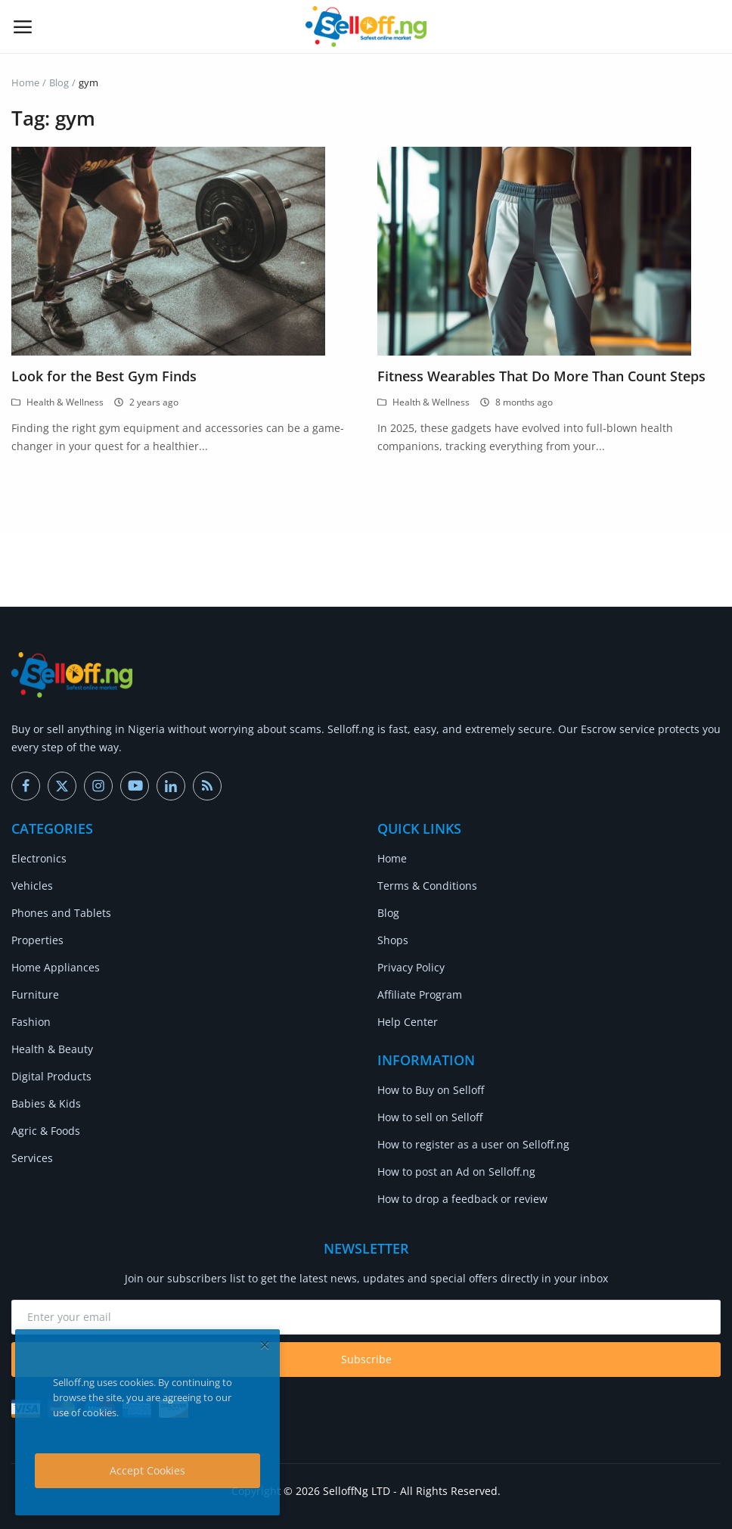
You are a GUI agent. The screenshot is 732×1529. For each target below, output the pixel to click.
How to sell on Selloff (429, 1117)
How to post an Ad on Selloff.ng (456, 1171)
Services (32, 1158)
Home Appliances (55, 967)
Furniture (35, 994)
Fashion (31, 1022)
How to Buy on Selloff (430, 1090)
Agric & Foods (45, 1130)
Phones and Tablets (61, 913)
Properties (37, 940)
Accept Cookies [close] (147, 1470)
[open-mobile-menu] (23, 26)
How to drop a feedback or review (462, 1199)
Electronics (39, 858)
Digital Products (51, 1076)
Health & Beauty (52, 1049)
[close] (264, 1345)
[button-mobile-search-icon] (710, 26)
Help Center (407, 1022)
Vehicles (32, 885)
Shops (392, 940)
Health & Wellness (57, 402)
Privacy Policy (411, 967)
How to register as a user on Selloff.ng (473, 1144)
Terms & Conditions (427, 885)
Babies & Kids (46, 1103)
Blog (59, 82)
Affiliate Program (419, 994)
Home (25, 82)
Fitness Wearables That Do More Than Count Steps (541, 376)
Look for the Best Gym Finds (104, 376)
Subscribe (366, 1359)
